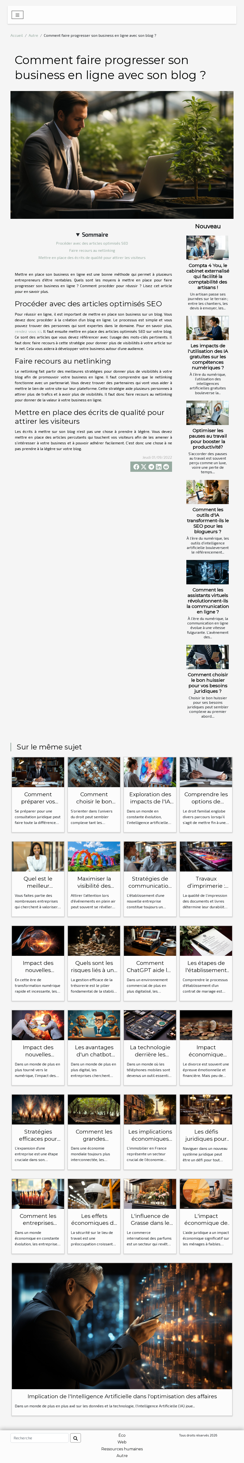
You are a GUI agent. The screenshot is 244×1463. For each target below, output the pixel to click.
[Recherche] (39, 1438)
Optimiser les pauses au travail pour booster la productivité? (208, 439)
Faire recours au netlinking (92, 250)
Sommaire (95, 234)
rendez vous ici (28, 331)
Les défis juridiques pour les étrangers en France (206, 1142)
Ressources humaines (122, 1449)
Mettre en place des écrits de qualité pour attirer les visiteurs (92, 257)
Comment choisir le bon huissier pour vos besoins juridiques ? (208, 683)
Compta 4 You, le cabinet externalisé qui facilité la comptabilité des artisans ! (207, 276)
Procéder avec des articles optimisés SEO (92, 243)
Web (122, 1442)
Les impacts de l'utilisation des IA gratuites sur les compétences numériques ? (208, 357)
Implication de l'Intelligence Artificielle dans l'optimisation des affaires (122, 1396)
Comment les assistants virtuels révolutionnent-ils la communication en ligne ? (208, 601)
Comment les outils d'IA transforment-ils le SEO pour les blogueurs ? (208, 520)
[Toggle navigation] (17, 15)
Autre (33, 35)
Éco (122, 1435)
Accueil (16, 35)
